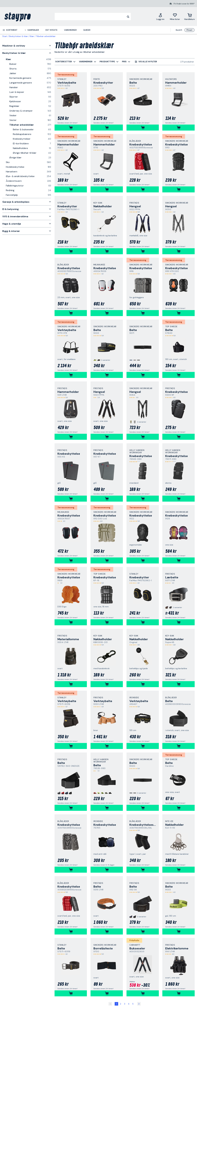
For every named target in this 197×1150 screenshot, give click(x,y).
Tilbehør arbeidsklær (46, 36)
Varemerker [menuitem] (70, 30)
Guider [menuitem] (86, 30)
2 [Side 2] (120, 1003)
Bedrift (179, 30)
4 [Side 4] (128, 1003)
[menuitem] (9, 30)
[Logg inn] (160, 16)
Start (4, 36)
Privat (189, 30)
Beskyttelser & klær (18, 36)
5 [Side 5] (133, 1003)
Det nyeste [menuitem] (51, 30)
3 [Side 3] (124, 1003)
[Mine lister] (175, 16)
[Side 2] (139, 1004)
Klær (32, 36)
